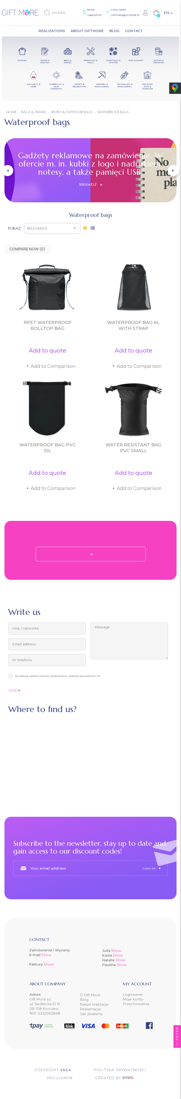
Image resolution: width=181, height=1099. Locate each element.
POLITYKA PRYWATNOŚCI (120, 1070)
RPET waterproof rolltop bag (48, 325)
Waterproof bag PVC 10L (47, 447)
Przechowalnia (136, 1004)
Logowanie (133, 994)
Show (46, 955)
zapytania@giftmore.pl (125, 15)
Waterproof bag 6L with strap (133, 325)
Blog (84, 999)
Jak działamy (91, 1014)
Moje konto (133, 999)
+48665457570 (94, 15)
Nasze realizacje (94, 1004)
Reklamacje (90, 1009)
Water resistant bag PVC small (133, 447)
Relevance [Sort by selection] (52, 228)
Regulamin (60, 1078)
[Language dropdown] (168, 12)
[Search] (58, 12)
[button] (7, 170)
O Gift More (90, 995)
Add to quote (47, 350)
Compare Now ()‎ (27, 249)
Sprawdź (90, 184)
